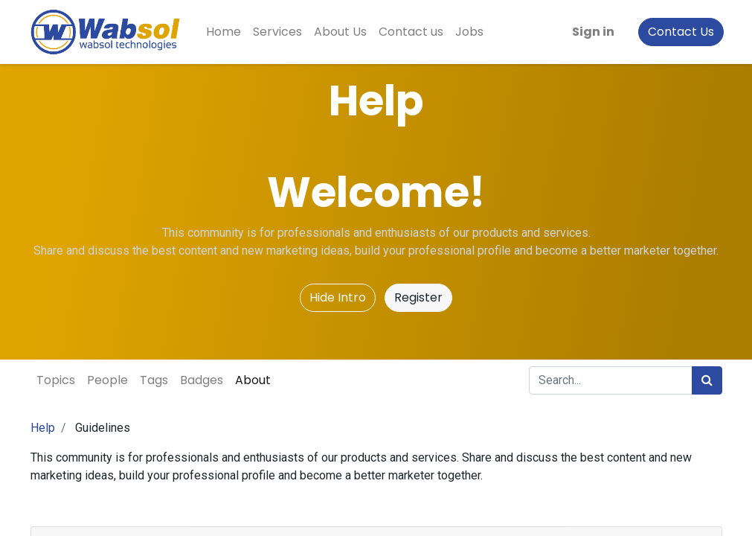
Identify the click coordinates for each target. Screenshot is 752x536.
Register (418, 297)
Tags (154, 380)
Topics (55, 380)
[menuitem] (225, 32)
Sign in (592, 31)
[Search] (707, 380)
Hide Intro (337, 297)
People (107, 380)
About (253, 380)
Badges (201, 380)
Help (42, 428)
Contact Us (679, 31)
